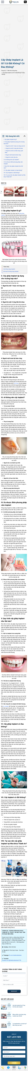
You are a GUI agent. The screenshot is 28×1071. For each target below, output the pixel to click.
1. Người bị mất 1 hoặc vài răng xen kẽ (15, 146)
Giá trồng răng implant (9, 269)
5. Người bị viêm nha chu (11, 157)
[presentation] (1, 191)
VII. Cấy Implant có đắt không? (12, 172)
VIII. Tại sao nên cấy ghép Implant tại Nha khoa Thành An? (14, 176)
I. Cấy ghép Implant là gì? (10, 139)
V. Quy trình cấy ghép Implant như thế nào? (13, 167)
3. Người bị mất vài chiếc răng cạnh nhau (14, 151)
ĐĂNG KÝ (14, 1063)
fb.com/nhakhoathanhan (15, 955)
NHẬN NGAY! (14, 991)
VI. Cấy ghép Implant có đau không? (13, 170)
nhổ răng (16, 383)
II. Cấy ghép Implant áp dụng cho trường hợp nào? (14, 142)
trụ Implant (6, 706)
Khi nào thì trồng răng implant (10, 271)
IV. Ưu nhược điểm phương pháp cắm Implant (13, 162)
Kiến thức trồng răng (12, 70)
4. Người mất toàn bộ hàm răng (13, 155)
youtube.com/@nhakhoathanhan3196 (11, 960)
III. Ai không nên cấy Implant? (11, 159)
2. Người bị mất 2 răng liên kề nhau (14, 148)
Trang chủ (3, 70)
